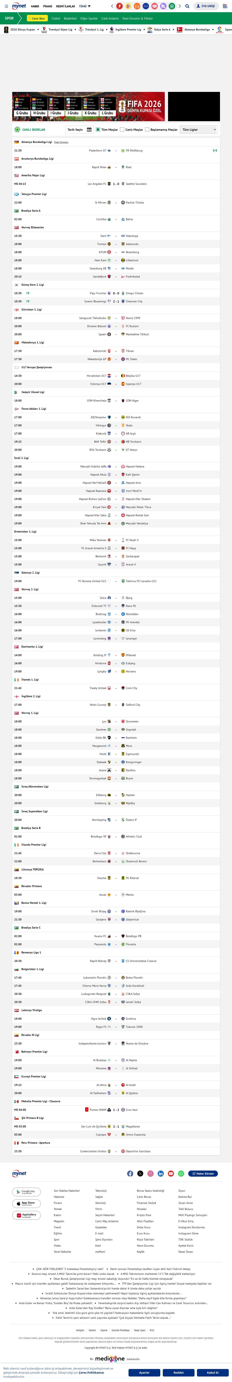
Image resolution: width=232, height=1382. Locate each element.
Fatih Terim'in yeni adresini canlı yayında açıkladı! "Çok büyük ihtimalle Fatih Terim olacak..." (113, 1318)
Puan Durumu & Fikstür (138, 18)
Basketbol (70, 18)
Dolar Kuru (144, 1227)
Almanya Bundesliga (193, 29)
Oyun (181, 1191)
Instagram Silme (188, 1233)
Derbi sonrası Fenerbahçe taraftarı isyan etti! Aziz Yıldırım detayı (150, 1269)
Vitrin (98, 1209)
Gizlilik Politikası (121, 1330)
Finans (58, 1203)
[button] (6, 6)
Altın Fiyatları (145, 1221)
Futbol (56, 18)
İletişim (80, 1330)
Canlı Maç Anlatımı (107, 1221)
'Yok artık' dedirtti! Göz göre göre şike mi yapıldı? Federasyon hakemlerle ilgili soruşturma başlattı (113, 1313)
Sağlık (99, 1197)
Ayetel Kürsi (186, 1245)
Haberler (59, 1197)
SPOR (9, 18)
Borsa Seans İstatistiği (150, 1191)
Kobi (98, 1245)
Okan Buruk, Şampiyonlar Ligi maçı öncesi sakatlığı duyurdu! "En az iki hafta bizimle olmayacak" (113, 1279)
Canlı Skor (38, 18)
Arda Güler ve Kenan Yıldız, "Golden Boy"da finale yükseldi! (55, 1303)
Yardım (92, 1330)
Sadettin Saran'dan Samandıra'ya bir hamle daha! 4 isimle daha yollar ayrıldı (113, 1288)
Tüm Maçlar (107, 129)
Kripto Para (144, 1215)
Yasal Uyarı (139, 1330)
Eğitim (58, 1233)
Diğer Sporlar (89, 18)
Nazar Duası (185, 1251)
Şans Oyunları (104, 1239)
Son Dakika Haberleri (67, 1191)
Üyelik (103, 1330)
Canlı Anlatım (110, 18)
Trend (57, 1227)
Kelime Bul (185, 1197)
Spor (56, 1239)
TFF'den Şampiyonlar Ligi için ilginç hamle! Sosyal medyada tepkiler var (167, 1283)
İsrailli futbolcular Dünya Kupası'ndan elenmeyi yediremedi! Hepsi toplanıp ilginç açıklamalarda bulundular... (113, 1293)
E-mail (99, 1233)
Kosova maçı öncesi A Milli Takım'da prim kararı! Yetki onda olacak (73, 1274)
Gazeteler (101, 1227)
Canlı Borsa (144, 1197)
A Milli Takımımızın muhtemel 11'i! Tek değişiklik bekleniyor (158, 1274)
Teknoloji (101, 1191)
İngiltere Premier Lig (125, 29)
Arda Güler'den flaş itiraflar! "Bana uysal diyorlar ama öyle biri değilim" (113, 1308)
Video (57, 1245)
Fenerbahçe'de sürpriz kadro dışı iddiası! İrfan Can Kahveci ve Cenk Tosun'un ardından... (153, 1303)
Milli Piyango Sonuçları (192, 1215)
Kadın (57, 1215)
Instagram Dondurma (191, 1227)
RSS (152, 1330)
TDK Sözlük (185, 1239)
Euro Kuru (143, 1233)
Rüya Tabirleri (145, 1239)
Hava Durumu (145, 1245)
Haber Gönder (203, 1173)
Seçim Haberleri (105, 1215)
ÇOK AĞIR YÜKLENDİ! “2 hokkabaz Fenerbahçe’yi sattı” (70, 1269)
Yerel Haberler (62, 1251)
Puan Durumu (61, 142)
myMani (100, 1251)
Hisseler (142, 1209)
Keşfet (140, 1251)
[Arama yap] (187, 6)
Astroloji (100, 1203)
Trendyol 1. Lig (91, 29)
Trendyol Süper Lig (56, 29)
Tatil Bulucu (185, 1209)
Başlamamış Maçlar (161, 129)
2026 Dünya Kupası (19, 29)
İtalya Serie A (158, 29)
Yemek (58, 1209)
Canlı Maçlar (131, 129)
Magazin (59, 1221)
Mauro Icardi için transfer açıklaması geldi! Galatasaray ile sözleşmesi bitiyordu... (65, 1283)
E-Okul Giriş (186, 1221)
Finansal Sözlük (146, 1203)
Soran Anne (185, 1203)
